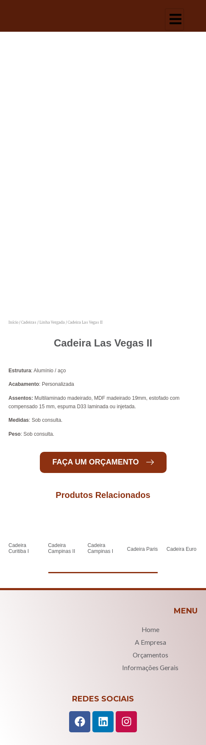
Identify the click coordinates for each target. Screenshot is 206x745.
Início (13, 322)
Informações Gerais (150, 667)
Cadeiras (28, 322)
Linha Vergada (52, 322)
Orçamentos (150, 655)
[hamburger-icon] (174, 19)
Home (150, 629)
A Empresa (150, 642)
